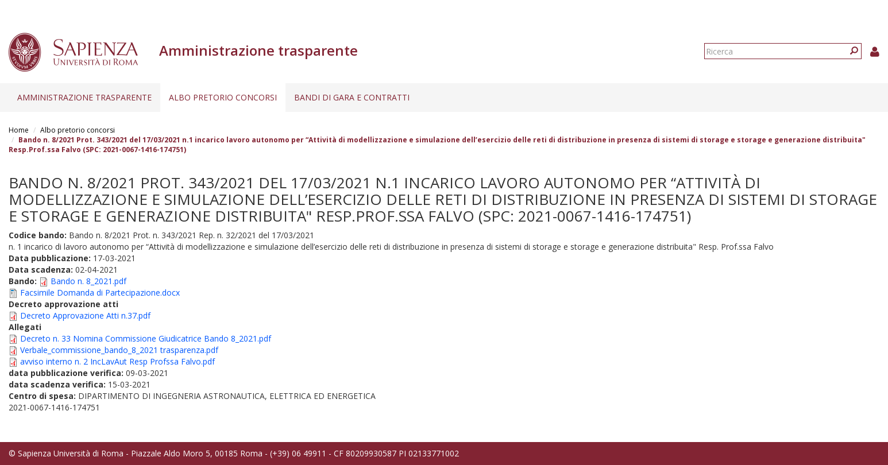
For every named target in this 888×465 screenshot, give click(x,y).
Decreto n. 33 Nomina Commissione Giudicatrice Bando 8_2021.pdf (145, 338)
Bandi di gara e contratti (352, 97)
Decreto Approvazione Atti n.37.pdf (85, 315)
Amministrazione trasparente (84, 97)
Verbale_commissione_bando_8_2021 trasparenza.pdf (119, 349)
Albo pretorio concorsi (223, 97)
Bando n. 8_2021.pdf (88, 281)
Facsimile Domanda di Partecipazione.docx (100, 292)
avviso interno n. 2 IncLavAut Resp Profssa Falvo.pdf (117, 361)
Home (19, 130)
